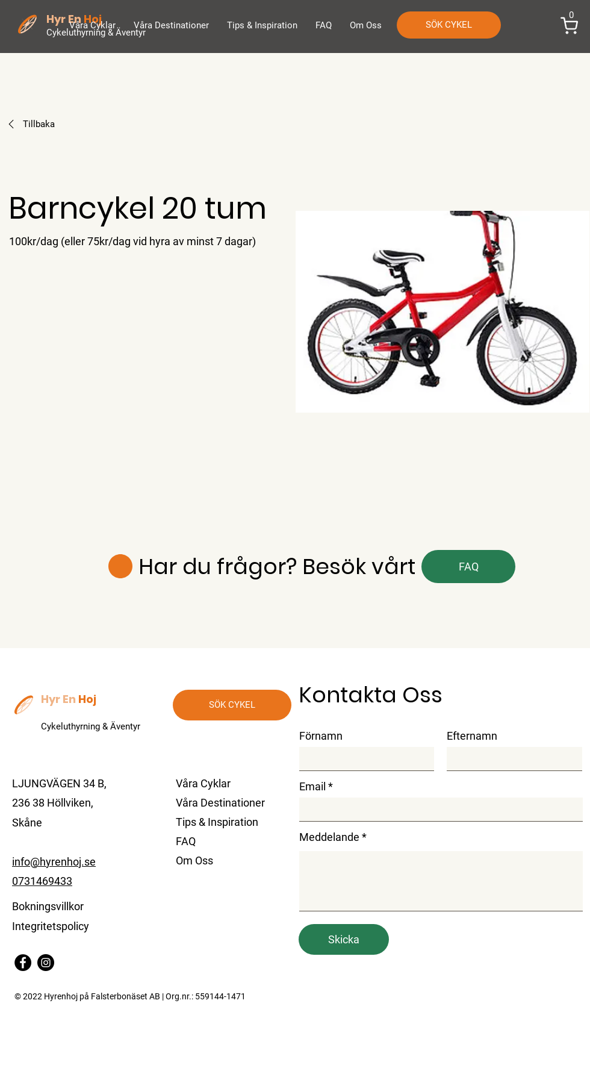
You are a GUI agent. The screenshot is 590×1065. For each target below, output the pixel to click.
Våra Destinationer (220, 802)
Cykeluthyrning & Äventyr (90, 726)
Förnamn (321, 736)
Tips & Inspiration (217, 822)
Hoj (87, 699)
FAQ (186, 841)
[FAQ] (468, 566)
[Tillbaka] (65, 124)
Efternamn (472, 736)
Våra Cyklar (203, 783)
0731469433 (42, 881)
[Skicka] (344, 939)
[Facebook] (22, 962)
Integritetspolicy (50, 926)
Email (312, 786)
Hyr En (58, 699)
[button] (569, 25)
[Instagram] (45, 962)
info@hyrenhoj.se (54, 861)
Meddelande (329, 837)
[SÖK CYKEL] (449, 25)
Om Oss (194, 860)
